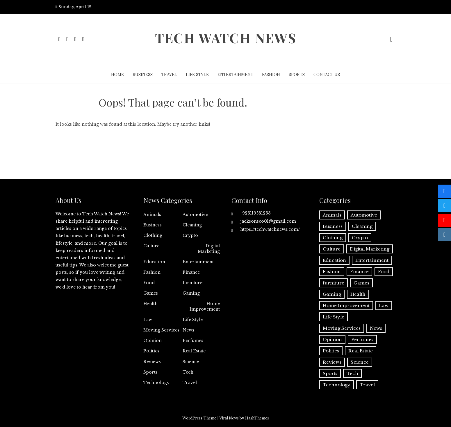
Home (117, 74)
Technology (156, 382)
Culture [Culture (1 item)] (332, 249)
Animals (152, 214)
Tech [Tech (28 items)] (352, 373)
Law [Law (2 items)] (383, 305)
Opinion (152, 340)
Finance (191, 272)
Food (149, 282)
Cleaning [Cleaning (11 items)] (362, 226)
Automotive (195, 214)
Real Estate (194, 351)
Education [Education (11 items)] (334, 260)
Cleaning (192, 225)
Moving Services (161, 330)
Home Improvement (205, 306)
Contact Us (326, 74)
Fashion (271, 74)
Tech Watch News (225, 38)
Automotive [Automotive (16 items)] (364, 215)
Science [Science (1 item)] (360, 362)
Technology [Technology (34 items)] (336, 385)
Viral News (229, 418)
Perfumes (193, 340)
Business (143, 74)
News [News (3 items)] (376, 328)
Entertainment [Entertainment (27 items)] (371, 260)
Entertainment (235, 74)
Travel (169, 74)
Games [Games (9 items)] (361, 283)
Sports (297, 74)
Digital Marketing (209, 248)
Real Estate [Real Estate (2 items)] (360, 351)
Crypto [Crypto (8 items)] (360, 237)
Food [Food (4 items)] (383, 271)
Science (191, 361)
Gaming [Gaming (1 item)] (332, 294)
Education (154, 261)
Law (147, 319)
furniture (192, 282)
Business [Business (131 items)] (333, 226)
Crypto (190, 235)
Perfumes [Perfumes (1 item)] (362, 339)
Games (150, 293)
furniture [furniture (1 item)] (333, 283)
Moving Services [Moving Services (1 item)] (342, 328)
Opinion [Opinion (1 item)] (332, 339)
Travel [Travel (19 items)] (367, 385)
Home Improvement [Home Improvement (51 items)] (346, 305)
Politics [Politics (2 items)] (331, 351)
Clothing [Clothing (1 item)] (333, 237)
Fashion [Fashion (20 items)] (332, 271)
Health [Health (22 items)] (358, 294)
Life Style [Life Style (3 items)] (333, 317)
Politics (151, 351)
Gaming (191, 293)
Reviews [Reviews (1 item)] (332, 362)
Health (150, 303)
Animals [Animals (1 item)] (332, 215)
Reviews (152, 361)
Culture (151, 245)
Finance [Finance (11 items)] (359, 271)
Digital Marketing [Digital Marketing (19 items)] (369, 249)
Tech (188, 372)
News (188, 330)
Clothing (152, 235)
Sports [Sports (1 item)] (330, 373)
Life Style (197, 74)
